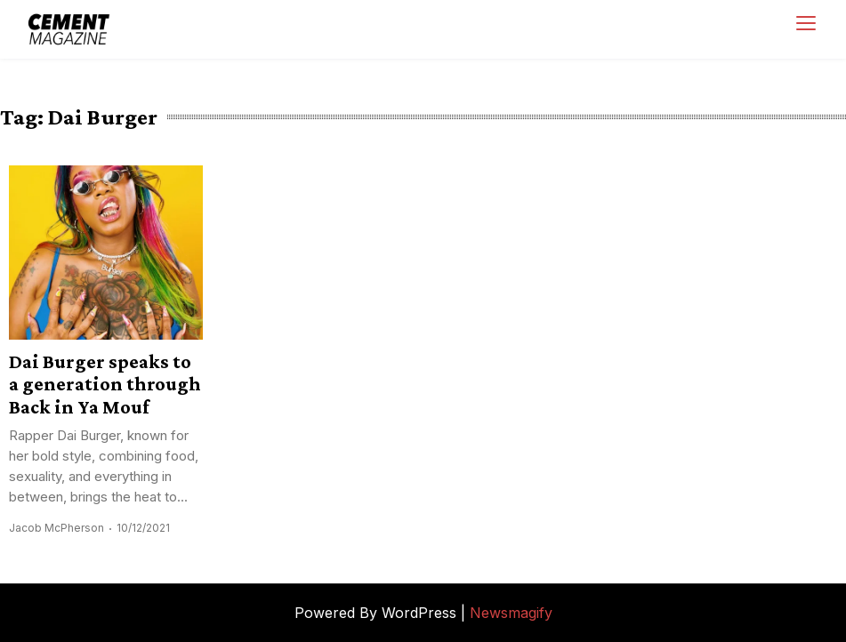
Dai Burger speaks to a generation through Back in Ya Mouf (105, 384)
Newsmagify (511, 613)
